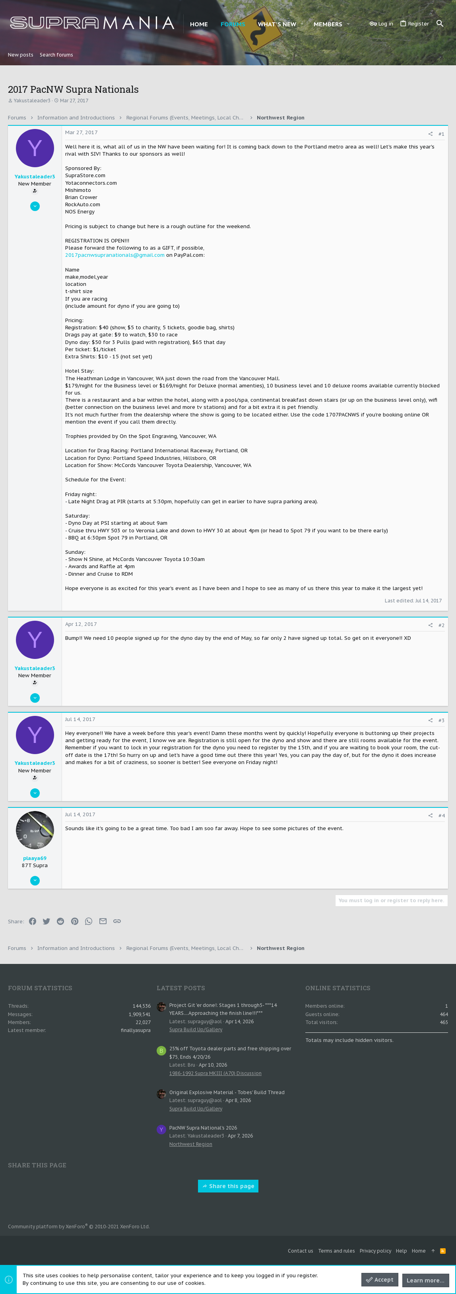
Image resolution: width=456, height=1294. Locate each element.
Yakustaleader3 (32, 101)
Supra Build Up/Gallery (195, 1029)
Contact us (300, 1251)
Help (401, 1251)
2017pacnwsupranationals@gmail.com (115, 255)
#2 (442, 625)
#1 (442, 134)
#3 (442, 720)
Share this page (228, 1186)
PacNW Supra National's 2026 (203, 1128)
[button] (302, 24)
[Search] (440, 24)
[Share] (430, 134)
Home (419, 1251)
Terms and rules (336, 1251)
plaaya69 (35, 858)
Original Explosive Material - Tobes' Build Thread (227, 1092)
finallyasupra (136, 1030)
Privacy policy (375, 1251)
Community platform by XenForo (79, 1226)
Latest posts (181, 988)
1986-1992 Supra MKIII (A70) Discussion (215, 1073)
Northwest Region (190, 1144)
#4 (442, 815)
